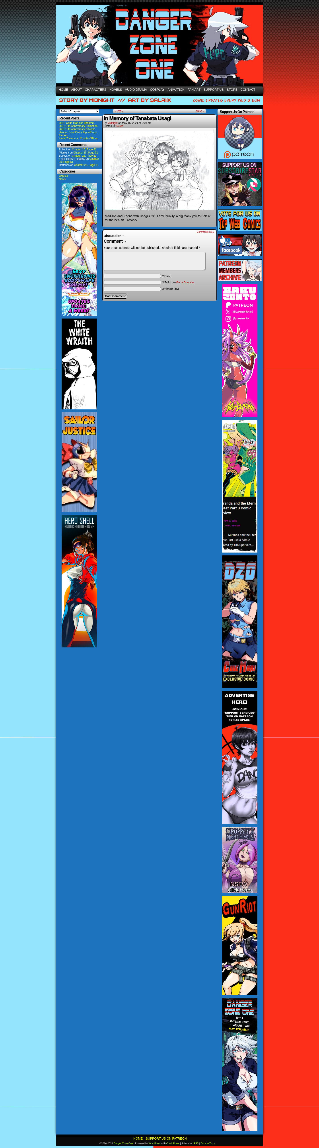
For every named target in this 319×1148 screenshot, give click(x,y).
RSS (196, 1143)
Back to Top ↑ (207, 1143)
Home (63, 89)
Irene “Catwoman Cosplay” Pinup (78, 138)
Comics (63, 176)
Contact (248, 89)
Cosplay (157, 89)
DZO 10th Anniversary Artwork (77, 129)
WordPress (155, 1143)
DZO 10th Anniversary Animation (78, 126)
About (76, 89)
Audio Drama (136, 89)
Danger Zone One (123, 1143)
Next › (200, 111)
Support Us (214, 89)
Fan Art (194, 89)
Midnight (112, 123)
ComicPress (172, 1143)
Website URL (171, 289)
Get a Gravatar (185, 282)
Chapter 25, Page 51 (84, 149)
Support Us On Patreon (166, 1138)
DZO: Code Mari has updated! (76, 123)
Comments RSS (205, 231)
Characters (95, 89)
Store (232, 89)
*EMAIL (178, 282)
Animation (176, 89)
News (62, 179)
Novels (115, 89)
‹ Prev (119, 111)
